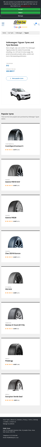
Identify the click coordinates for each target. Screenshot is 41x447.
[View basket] (35, 24)
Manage (20, 16)
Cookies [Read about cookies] (6, 422)
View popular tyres (16, 78)
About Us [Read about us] (13, 419)
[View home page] (20, 22)
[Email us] (12, 437)
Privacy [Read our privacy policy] (25, 419)
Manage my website (8, 424)
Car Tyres (10, 33)
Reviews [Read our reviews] (19, 419)
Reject (20, 12)
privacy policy (25, 6)
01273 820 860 (13, 435)
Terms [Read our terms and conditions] (30, 419)
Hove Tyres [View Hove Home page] (6, 419)
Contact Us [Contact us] (13, 422)
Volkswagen (19, 33)
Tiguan (26, 33)
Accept (20, 9)
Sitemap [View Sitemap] (35, 419)
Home (4, 33)
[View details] (20, 139)
